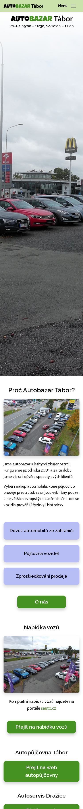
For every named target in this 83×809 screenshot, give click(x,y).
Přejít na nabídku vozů (41, 727)
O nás (41, 602)
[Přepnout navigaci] (67, 6)
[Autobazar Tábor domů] (23, 6)
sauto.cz (48, 708)
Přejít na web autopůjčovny (41, 771)
